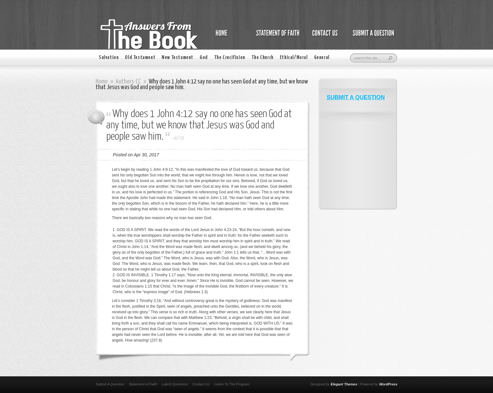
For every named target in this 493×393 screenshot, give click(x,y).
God (204, 57)
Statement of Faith (143, 384)
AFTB (179, 138)
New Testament (177, 57)
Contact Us (200, 384)
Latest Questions (175, 384)
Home (102, 81)
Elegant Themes (344, 384)
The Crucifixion (229, 57)
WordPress (388, 384)
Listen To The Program (231, 384)
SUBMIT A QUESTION (356, 97)
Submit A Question (110, 384)
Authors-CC (128, 81)
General (322, 57)
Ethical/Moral (294, 57)
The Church (263, 57)
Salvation (109, 57)
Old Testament (140, 57)
